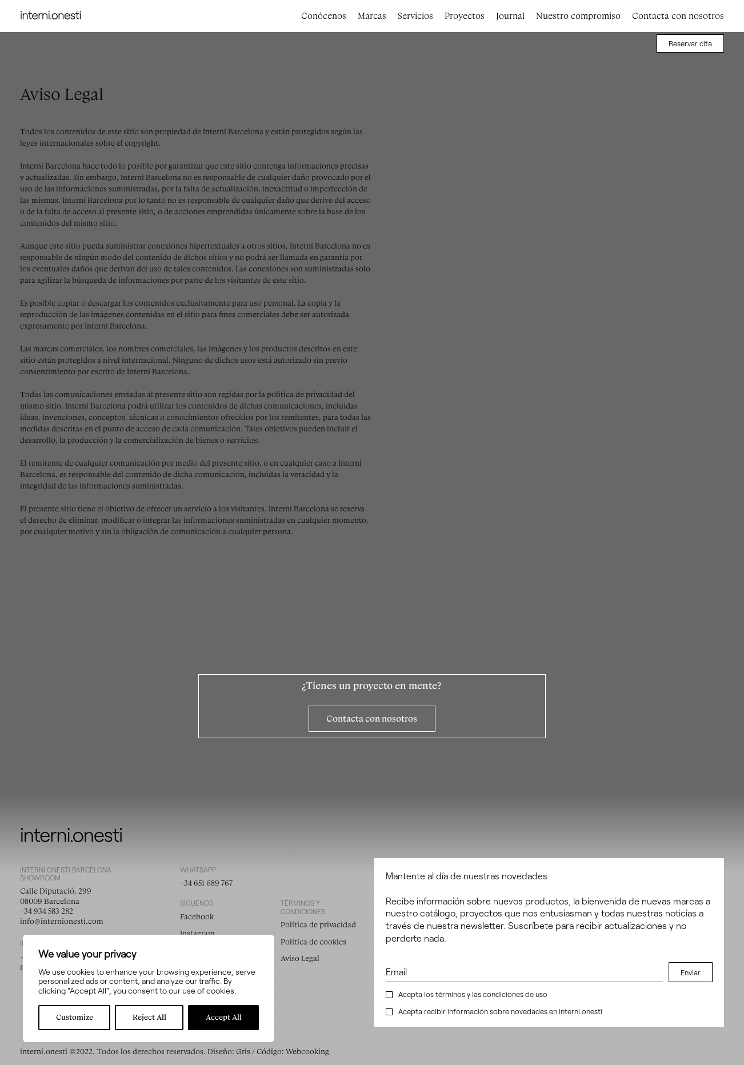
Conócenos (323, 16)
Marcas (372, 16)
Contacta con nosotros (678, 16)
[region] (148, 988)
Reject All (149, 1017)
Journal (510, 16)
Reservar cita (690, 43)
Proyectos (465, 16)
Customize (74, 1017)
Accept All (224, 1017)
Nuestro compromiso (578, 16)
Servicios (415, 16)
